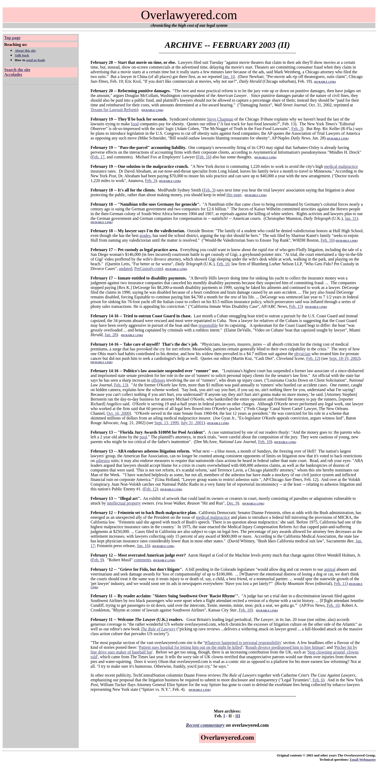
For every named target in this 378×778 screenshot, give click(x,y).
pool (143, 437)
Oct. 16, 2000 (118, 413)
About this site (25, 51)
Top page (12, 37)
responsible (208, 325)
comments (142, 560)
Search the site (17, 70)
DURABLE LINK (325, 81)
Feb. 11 (340, 583)
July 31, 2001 (192, 423)
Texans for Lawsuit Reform (114, 109)
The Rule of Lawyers (158, 629)
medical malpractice (341, 166)
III (237, 716)
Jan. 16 (143, 545)
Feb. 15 (295, 306)
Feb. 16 (203, 157)
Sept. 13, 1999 (166, 423)
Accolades (13, 74)
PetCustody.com (148, 268)
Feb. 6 (318, 680)
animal (329, 569)
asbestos (103, 460)
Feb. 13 (120, 385)
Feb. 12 (312, 358)
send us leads (35, 60)
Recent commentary (205, 725)
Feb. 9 (97, 560)
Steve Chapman (220, 119)
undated (125, 268)
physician (302, 353)
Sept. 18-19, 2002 (344, 358)
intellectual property (124, 503)
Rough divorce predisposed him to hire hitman (284, 647)
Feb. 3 (296, 128)
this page (234, 195)
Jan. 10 (229, 76)
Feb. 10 (264, 441)
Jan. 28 (110, 335)
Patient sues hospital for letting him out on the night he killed (190, 647)
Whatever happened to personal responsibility (242, 642)
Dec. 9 (232, 503)
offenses (158, 380)
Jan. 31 (351, 218)
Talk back (22, 55)
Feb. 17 (98, 157)
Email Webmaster (363, 759)
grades (145, 235)
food (135, 124)
